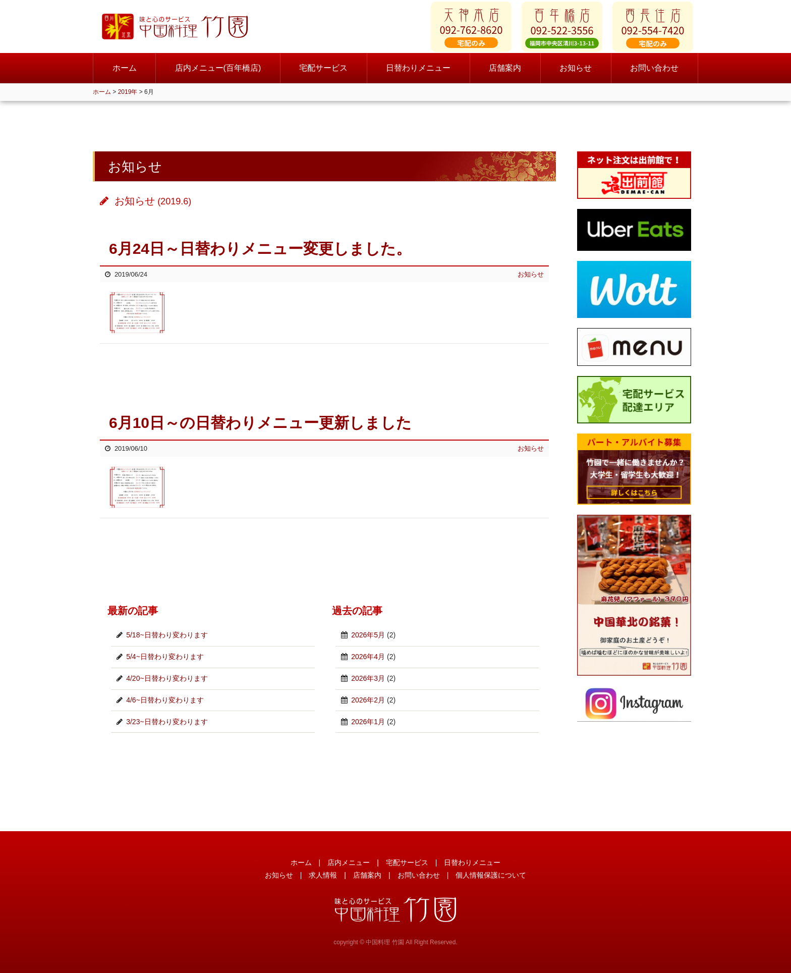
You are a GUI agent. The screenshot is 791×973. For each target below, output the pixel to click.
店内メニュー (348, 862)
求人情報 (323, 875)
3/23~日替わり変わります (166, 722)
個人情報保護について (491, 875)
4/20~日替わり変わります (166, 678)
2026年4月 (368, 657)
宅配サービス (323, 75)
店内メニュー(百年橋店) (218, 75)
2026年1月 (368, 722)
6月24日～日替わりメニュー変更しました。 (260, 248)
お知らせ (575, 75)
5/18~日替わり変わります (166, 635)
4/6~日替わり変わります (165, 700)
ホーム (124, 75)
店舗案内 (505, 75)
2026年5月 (368, 635)
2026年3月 (368, 678)
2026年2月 (368, 700)
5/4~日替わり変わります (165, 657)
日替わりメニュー (418, 75)
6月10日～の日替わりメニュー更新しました (260, 422)
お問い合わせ (654, 75)
